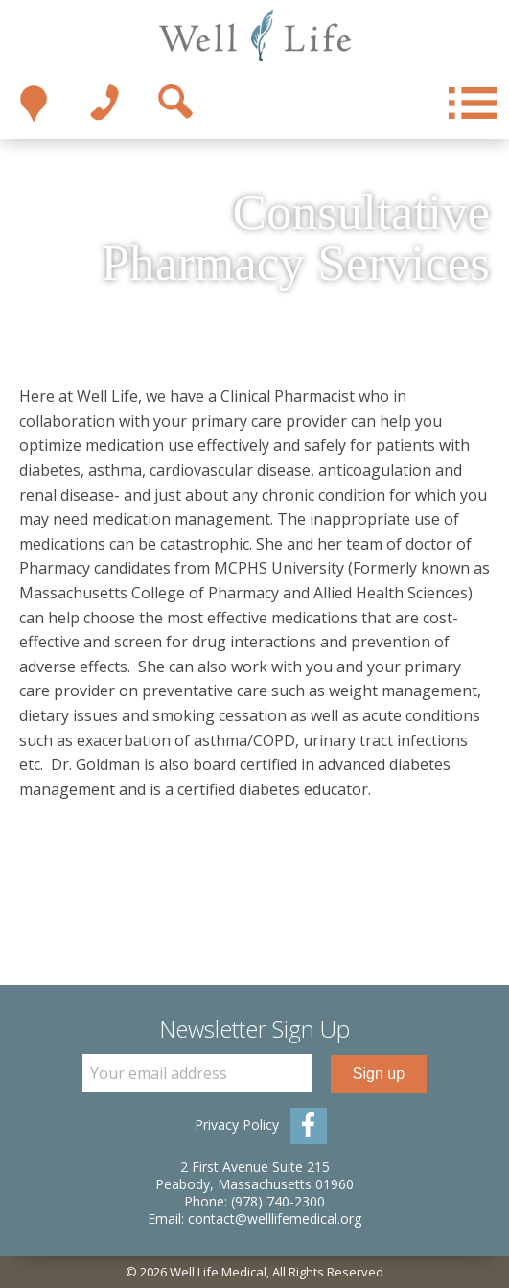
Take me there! (33, 103)
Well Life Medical (254, 36)
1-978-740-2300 (104, 103)
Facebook (308, 1126)
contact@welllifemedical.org (274, 1218)
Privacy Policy (237, 1124)
